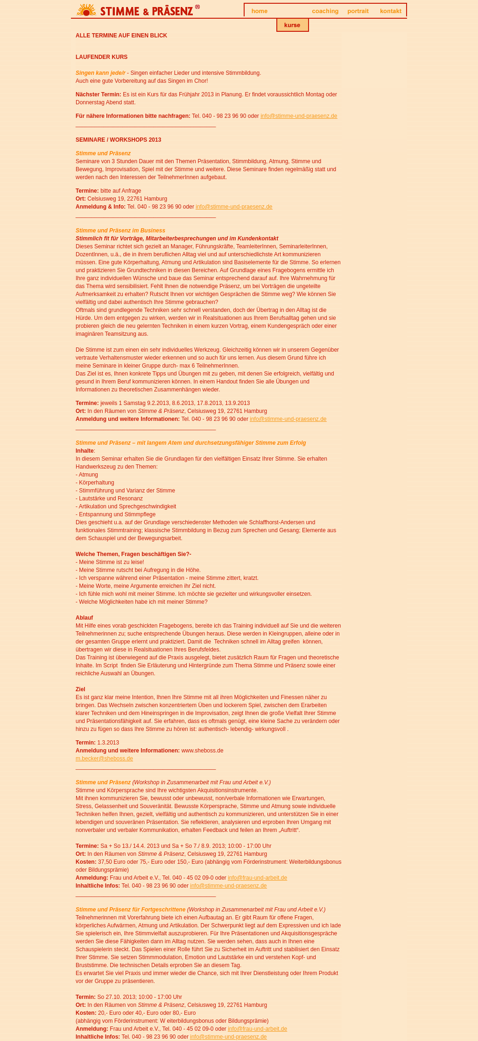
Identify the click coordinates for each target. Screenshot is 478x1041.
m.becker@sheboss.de (104, 758)
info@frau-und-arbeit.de (257, 878)
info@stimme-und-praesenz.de (298, 116)
